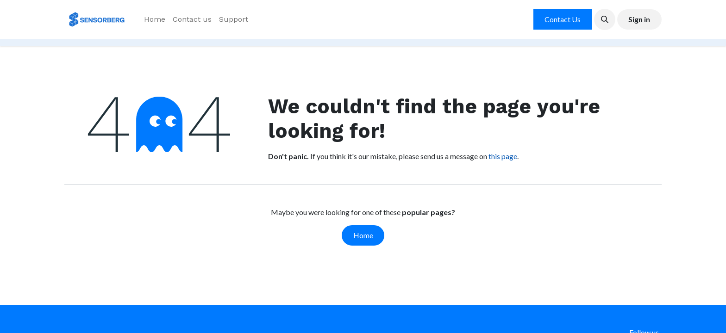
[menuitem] (154, 19)
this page (502, 156)
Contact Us (562, 19)
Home (363, 235)
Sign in (639, 19)
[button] (604, 19)
